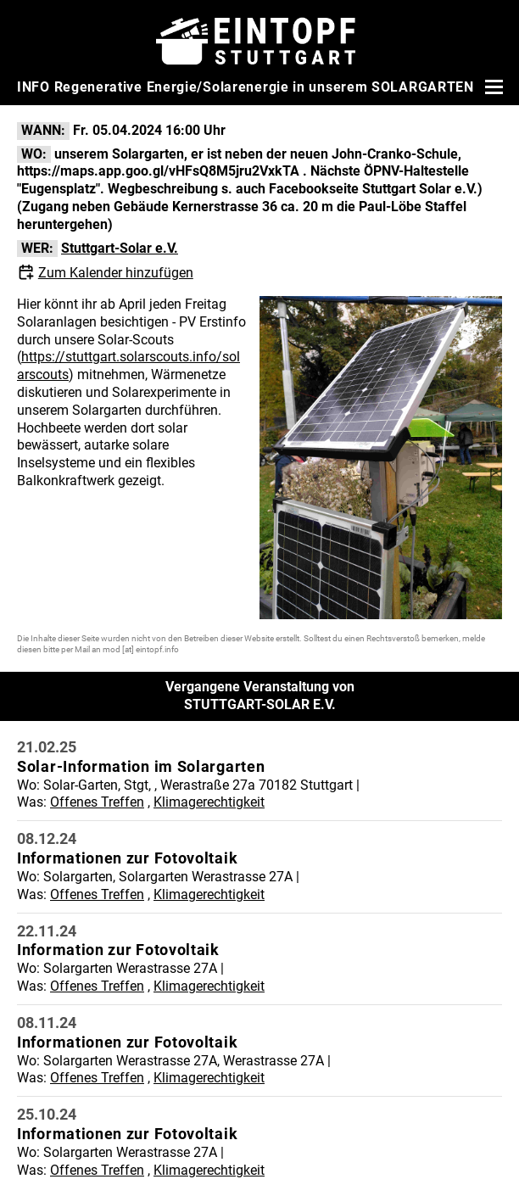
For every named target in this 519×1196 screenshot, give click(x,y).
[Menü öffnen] (492, 86)
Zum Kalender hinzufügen (115, 273)
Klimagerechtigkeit (209, 802)
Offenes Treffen (97, 802)
